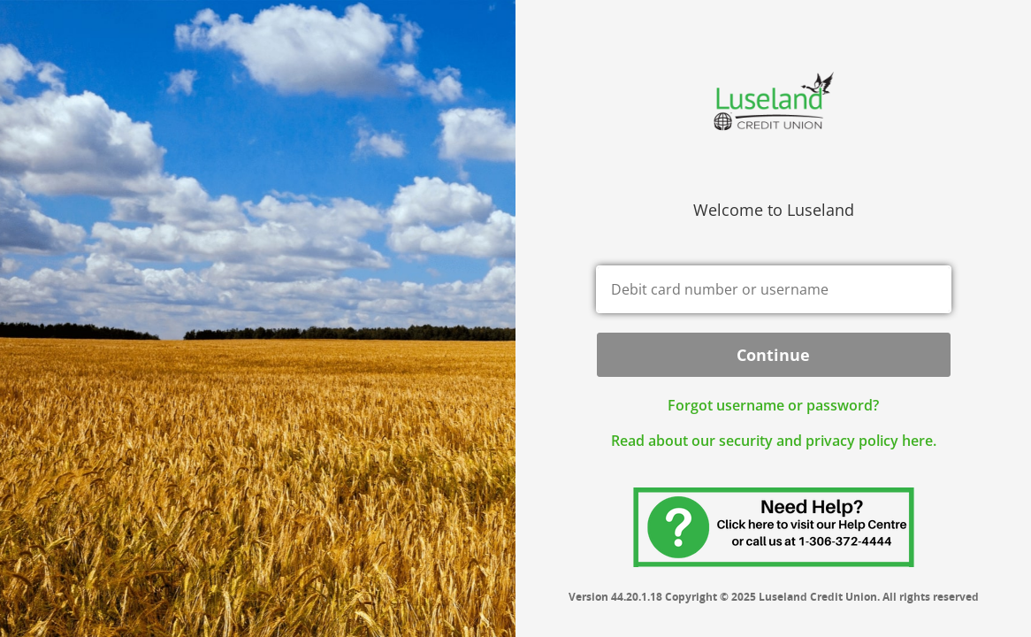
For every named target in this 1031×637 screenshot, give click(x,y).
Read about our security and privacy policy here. (773, 440)
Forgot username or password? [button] (773, 405)
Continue (773, 354)
